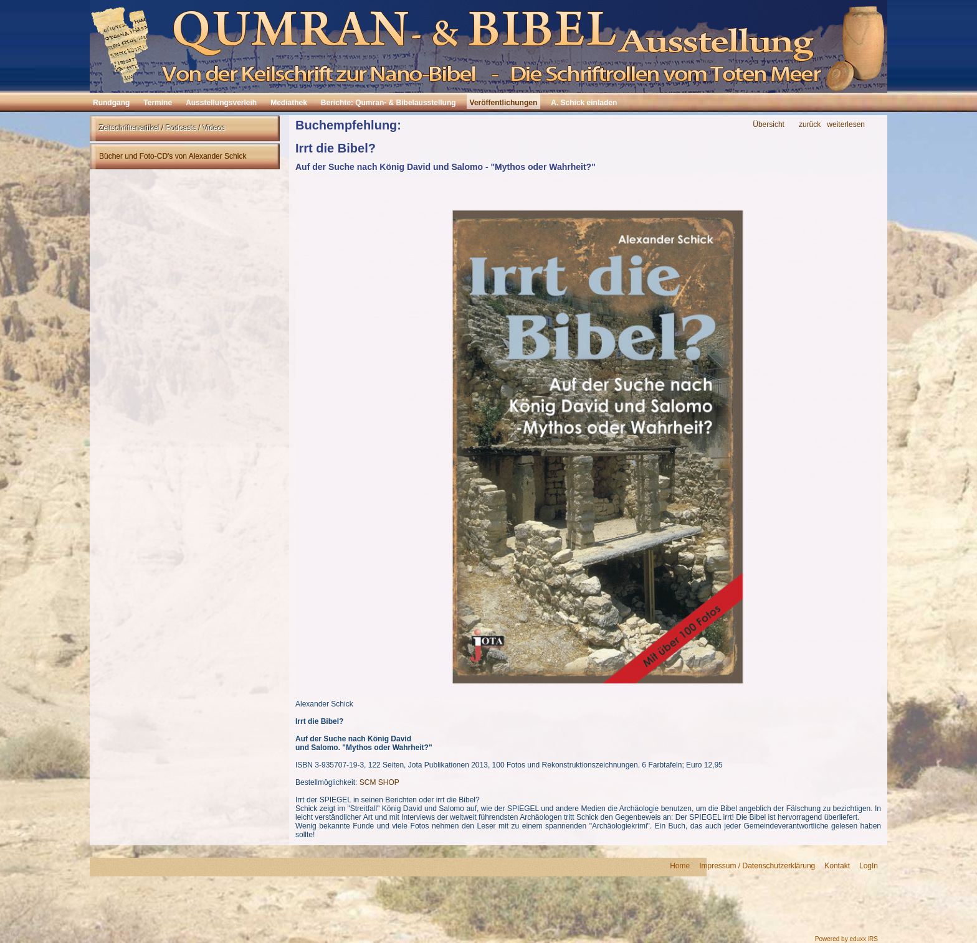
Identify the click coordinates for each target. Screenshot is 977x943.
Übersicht (768, 125)
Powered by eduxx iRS (846, 939)
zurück (810, 125)
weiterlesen (846, 125)
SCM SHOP (379, 782)
